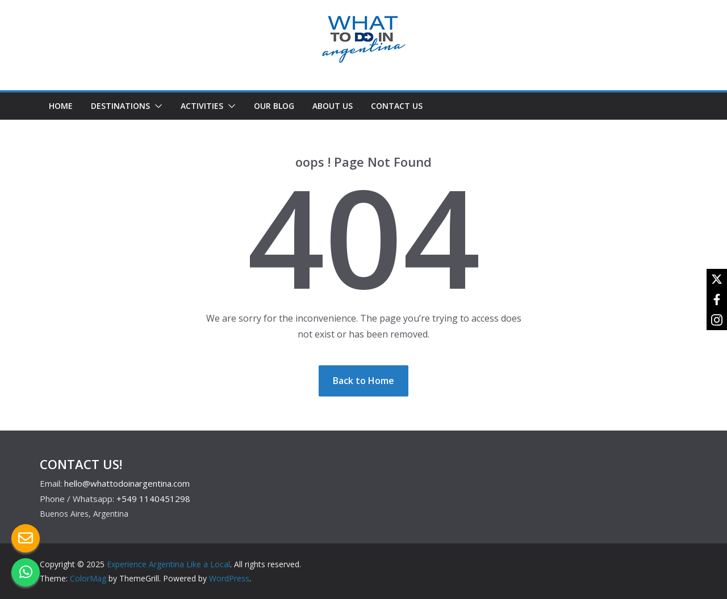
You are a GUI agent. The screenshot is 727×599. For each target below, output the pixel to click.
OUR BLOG (274, 105)
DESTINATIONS (120, 105)
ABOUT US (332, 105)
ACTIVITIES (202, 105)
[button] (156, 106)
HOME (61, 105)
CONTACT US (397, 105)
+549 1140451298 (153, 498)
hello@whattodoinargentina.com (127, 483)
